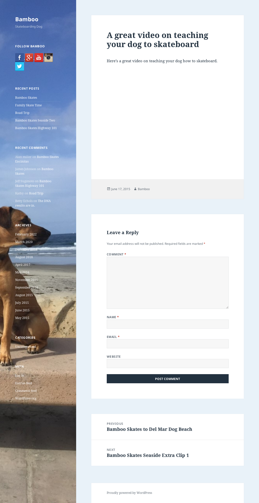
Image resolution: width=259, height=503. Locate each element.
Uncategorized (25, 347)
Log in (19, 375)
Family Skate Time (28, 105)
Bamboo (26, 19)
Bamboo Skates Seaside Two (35, 120)
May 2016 (22, 272)
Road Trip (22, 113)
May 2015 (22, 318)
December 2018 (26, 249)
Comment (116, 254)
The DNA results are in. (33, 203)
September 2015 (26, 287)
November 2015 (26, 280)
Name (113, 317)
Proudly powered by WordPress (129, 493)
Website (114, 356)
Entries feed (23, 383)
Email (113, 337)
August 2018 (24, 257)
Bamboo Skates (26, 97)
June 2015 (22, 310)
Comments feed (26, 391)
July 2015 (22, 302)
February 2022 (26, 234)
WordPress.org (25, 398)
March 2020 (24, 242)
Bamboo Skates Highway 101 (36, 128)
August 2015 (24, 295)
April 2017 (22, 265)
